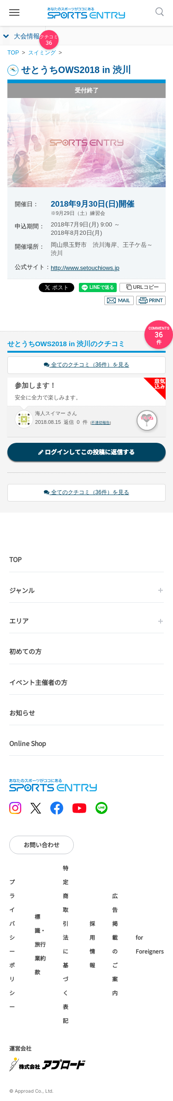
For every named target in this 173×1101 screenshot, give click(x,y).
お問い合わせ (42, 844)
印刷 (151, 300)
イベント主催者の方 (38, 682)
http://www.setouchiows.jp (85, 267)
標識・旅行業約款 (40, 944)
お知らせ (22, 712)
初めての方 (25, 651)
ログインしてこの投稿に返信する (86, 451)
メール (119, 300)
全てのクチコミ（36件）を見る (86, 364)
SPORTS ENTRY (87, 12)
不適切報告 (100, 423)
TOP (13, 52)
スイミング (42, 52)
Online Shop (27, 743)
